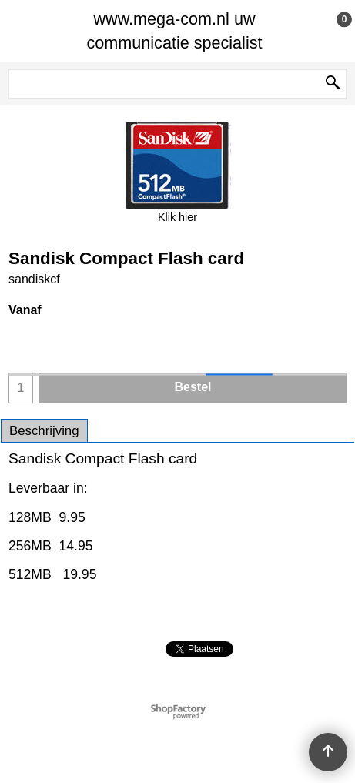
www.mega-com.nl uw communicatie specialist (174, 30)
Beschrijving (44, 430)
